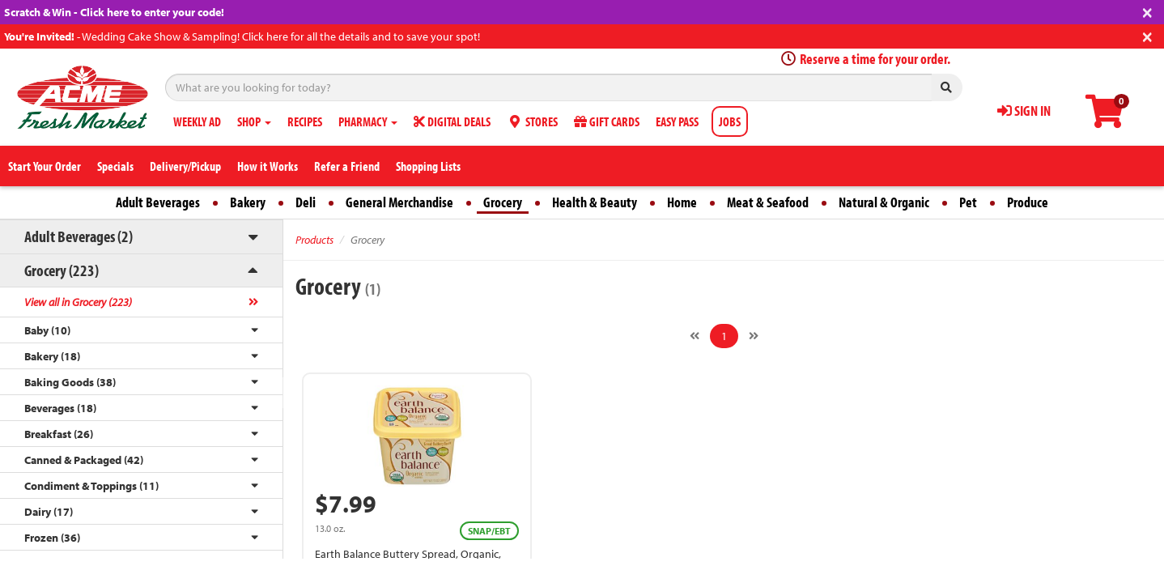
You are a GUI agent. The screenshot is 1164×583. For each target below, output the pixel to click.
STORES (532, 121)
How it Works (267, 166)
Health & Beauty (594, 202)
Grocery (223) (61, 270)
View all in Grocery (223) (78, 302)
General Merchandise (399, 202)
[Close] (1147, 10)
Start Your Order (44, 166)
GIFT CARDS (606, 121)
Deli (305, 202)
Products (314, 239)
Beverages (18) (60, 408)
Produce (1027, 202)
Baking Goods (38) (70, 382)
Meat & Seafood (768, 202)
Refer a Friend (347, 166)
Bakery (248, 202)
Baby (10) (47, 330)
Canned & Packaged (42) (83, 460)
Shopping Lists (428, 166)
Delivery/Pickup (185, 166)
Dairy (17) (48, 511)
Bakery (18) (52, 356)
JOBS (730, 121)
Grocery (502, 202)
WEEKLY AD (197, 121)
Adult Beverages (158, 202)
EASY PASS (677, 121)
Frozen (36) (52, 537)
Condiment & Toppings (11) (91, 486)
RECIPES (304, 121)
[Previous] (694, 336)
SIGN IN (1024, 110)
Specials (115, 166)
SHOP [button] (254, 121)
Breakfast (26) (58, 434)
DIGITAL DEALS (452, 121)
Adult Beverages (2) (78, 236)
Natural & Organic (884, 202)
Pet (968, 202)
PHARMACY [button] (367, 121)
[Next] (753, 336)
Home (682, 202)
